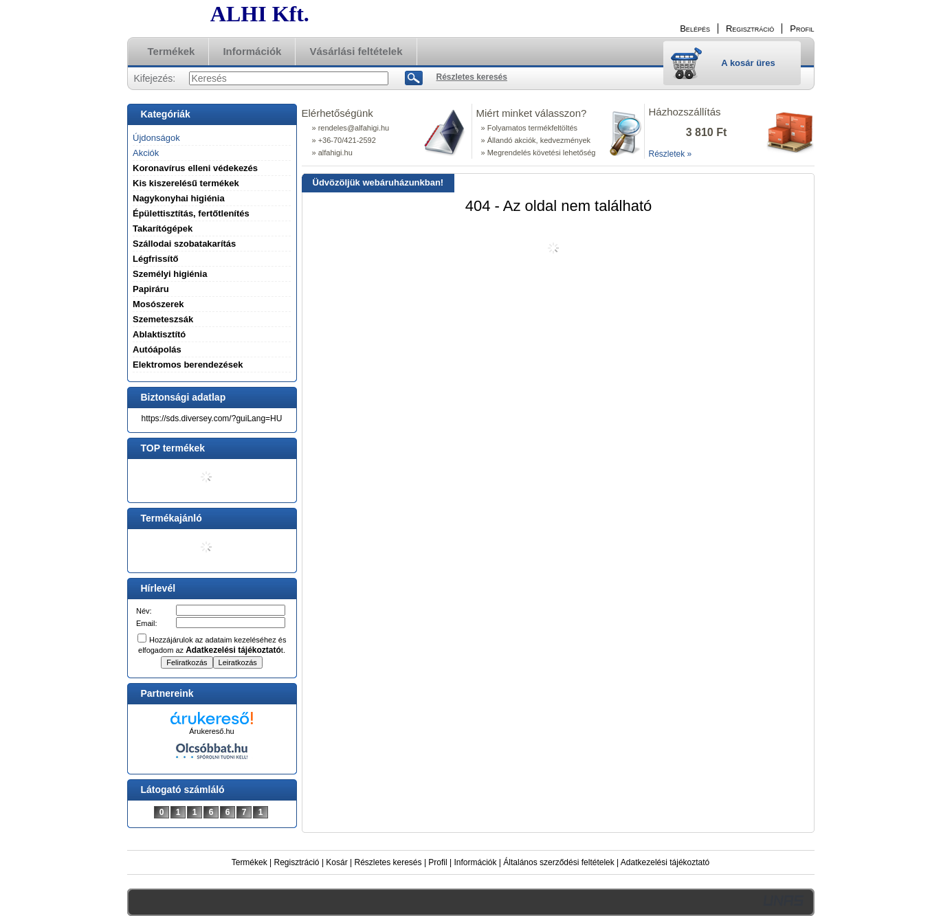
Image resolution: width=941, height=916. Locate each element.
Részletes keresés (388, 862)
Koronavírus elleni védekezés (195, 168)
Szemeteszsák (163, 319)
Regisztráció (297, 862)
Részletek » (670, 154)
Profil (437, 862)
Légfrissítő (155, 259)
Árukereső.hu (211, 731)
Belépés (695, 28)
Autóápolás (157, 349)
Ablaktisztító (159, 334)
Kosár (336, 862)
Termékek (249, 862)
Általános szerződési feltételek (558, 862)
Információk (475, 862)
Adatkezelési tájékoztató (665, 862)
